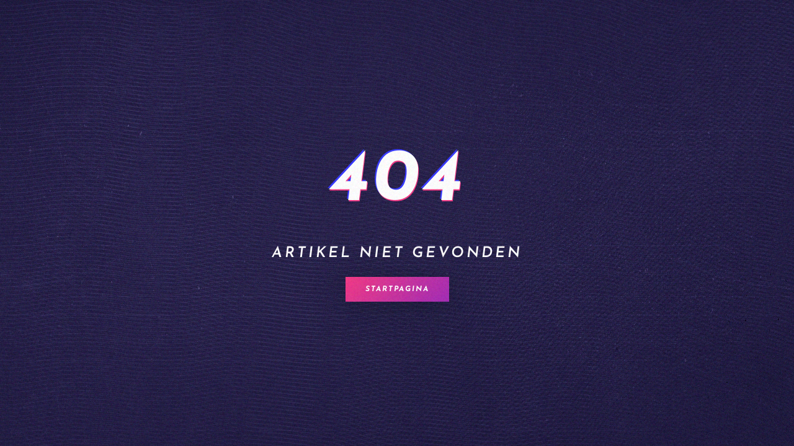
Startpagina (397, 289)
